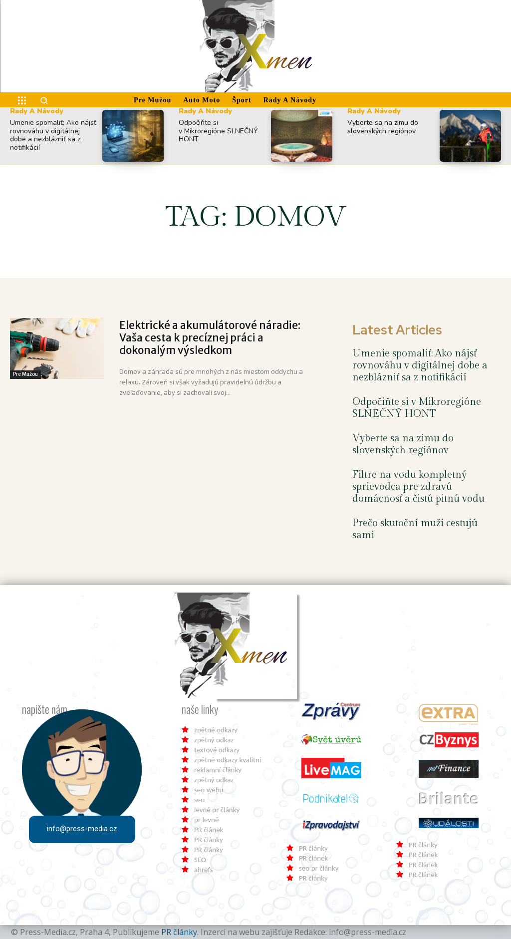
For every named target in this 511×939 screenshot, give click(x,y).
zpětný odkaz (214, 739)
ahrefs (203, 869)
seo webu (208, 789)
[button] (44, 100)
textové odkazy (217, 749)
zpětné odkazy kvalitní (227, 759)
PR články (208, 839)
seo (199, 799)
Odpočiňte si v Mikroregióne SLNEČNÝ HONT (218, 131)
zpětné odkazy (216, 729)
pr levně (206, 819)
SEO (200, 859)
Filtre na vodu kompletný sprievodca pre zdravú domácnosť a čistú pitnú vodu (418, 487)
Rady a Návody (36, 111)
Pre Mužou (25, 374)
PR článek (208, 829)
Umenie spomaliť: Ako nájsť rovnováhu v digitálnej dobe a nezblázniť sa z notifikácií (53, 135)
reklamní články (218, 769)
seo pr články (319, 868)
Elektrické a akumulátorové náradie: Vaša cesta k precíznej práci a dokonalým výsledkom (209, 337)
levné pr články (217, 809)
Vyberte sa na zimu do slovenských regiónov (382, 127)
